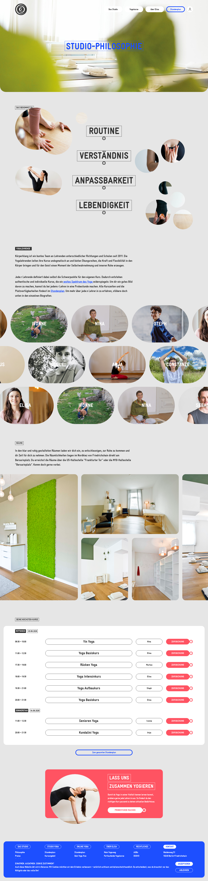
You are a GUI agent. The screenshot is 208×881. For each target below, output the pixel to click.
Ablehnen (184, 870)
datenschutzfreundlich (122, 867)
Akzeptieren (184, 863)
